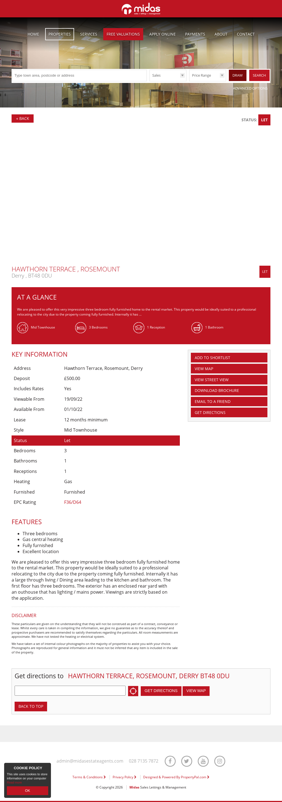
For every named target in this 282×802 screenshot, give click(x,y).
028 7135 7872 (144, 762)
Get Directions (212, 418)
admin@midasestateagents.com (89, 762)
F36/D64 (72, 502)
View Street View (214, 382)
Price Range (201, 75)
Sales (156, 75)
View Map (202, 690)
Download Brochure (220, 394)
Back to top (33, 707)
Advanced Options (250, 88)
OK (27, 791)
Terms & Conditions (89, 778)
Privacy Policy (125, 778)
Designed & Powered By (176, 778)
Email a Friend (215, 406)
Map (205, 370)
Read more (14, 783)
